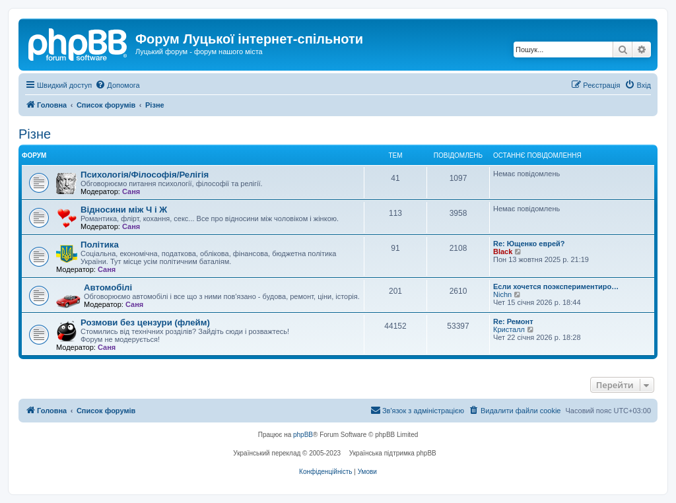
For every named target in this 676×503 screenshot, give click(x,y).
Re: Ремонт (513, 321)
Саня (131, 191)
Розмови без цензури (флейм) (145, 322)
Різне (34, 134)
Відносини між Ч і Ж (124, 210)
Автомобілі (108, 287)
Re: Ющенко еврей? (529, 244)
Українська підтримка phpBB (392, 453)
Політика (100, 245)
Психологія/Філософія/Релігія (145, 175)
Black (502, 251)
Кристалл (509, 329)
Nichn (502, 294)
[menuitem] (117, 85)
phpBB (303, 434)
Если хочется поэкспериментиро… (556, 286)
